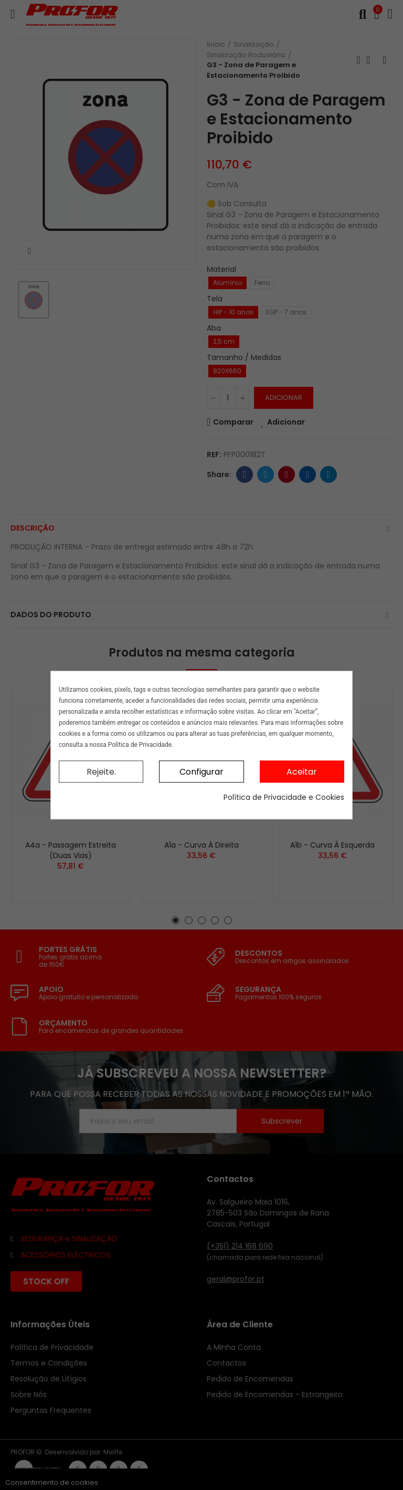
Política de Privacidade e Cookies (284, 797)
